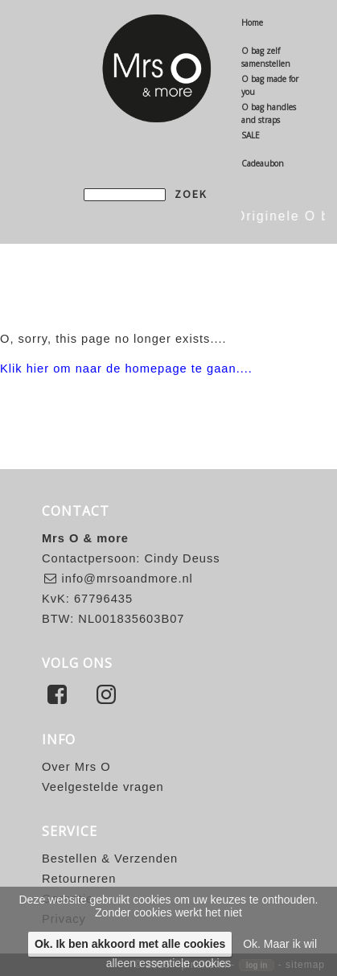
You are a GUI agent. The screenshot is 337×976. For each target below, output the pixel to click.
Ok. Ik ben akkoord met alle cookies (130, 943)
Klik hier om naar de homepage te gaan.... (126, 368)
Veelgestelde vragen (103, 786)
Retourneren (79, 878)
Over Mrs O (76, 766)
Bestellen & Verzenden (110, 858)
